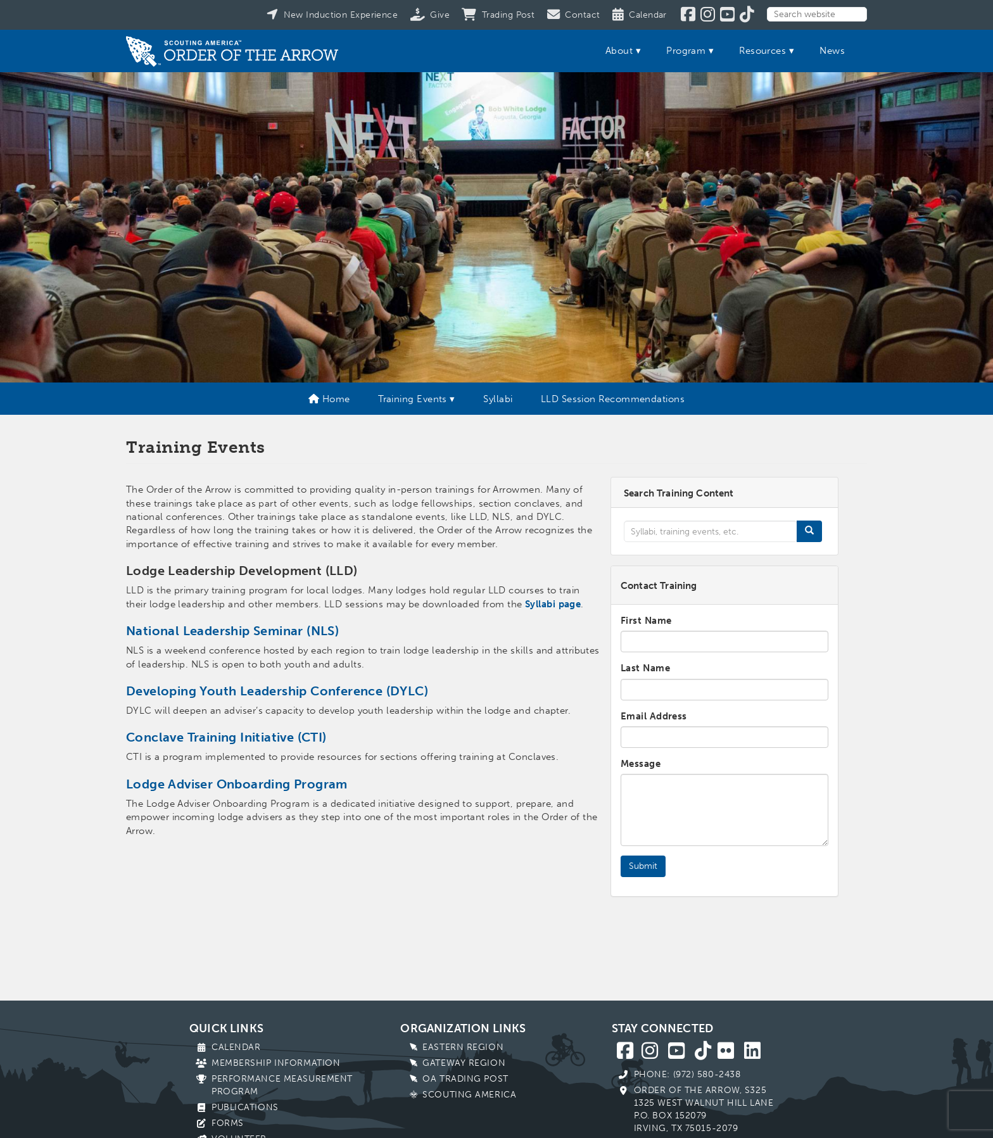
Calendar (236, 1047)
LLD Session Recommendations (613, 399)
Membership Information (276, 1063)
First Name (646, 620)
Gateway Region (463, 1063)
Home (329, 399)
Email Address (654, 716)
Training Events (412, 399)
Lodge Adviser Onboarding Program (237, 784)
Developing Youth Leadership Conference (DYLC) (277, 691)
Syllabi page (553, 604)
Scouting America (469, 1094)
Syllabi (497, 399)
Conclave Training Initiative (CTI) (226, 737)
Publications (245, 1107)
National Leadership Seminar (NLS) (232, 630)
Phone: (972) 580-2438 (687, 1074)
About (619, 50)
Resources (762, 50)
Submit (643, 866)
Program (685, 50)
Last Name (645, 668)
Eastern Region (462, 1047)
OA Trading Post (465, 1078)
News (832, 50)
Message (641, 763)
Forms (228, 1123)
